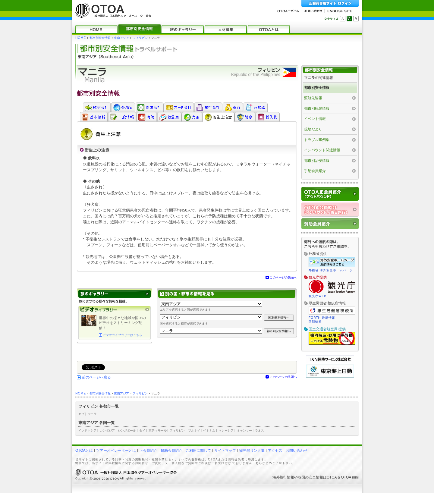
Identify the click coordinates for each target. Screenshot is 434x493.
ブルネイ (194, 430)
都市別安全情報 (100, 37)
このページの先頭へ (283, 277)
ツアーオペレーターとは (116, 450)
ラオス (259, 430)
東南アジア (121, 37)
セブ (81, 414)
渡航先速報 (313, 98)
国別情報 (315, 321)
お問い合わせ (296, 450)
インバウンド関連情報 (322, 150)
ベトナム (209, 430)
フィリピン (140, 37)
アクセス (275, 450)
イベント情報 (315, 119)
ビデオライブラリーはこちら (122, 335)
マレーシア (226, 430)
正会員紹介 (148, 450)
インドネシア (87, 430)
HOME (80, 37)
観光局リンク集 (252, 450)
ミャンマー (244, 430)
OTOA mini (350, 477)
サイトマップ (225, 450)
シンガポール (127, 430)
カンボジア (107, 430)
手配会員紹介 (315, 171)
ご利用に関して (198, 450)
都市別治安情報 (316, 161)
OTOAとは (84, 450)
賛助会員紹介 (171, 450)
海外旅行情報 (283, 477)
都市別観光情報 (316, 108)
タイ (142, 430)
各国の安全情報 (310, 477)
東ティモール (158, 430)
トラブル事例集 (316, 140)
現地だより (313, 129)
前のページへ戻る (96, 377)
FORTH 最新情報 (322, 317)
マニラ (92, 414)
